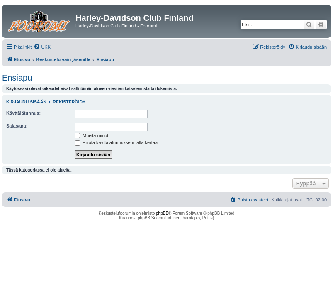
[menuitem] (42, 47)
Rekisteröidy (69, 101)
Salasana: (16, 125)
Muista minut (91, 135)
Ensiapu (17, 77)
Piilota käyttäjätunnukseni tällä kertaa (116, 142)
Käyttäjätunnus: (23, 112)
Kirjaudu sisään (26, 101)
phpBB (162, 213)
